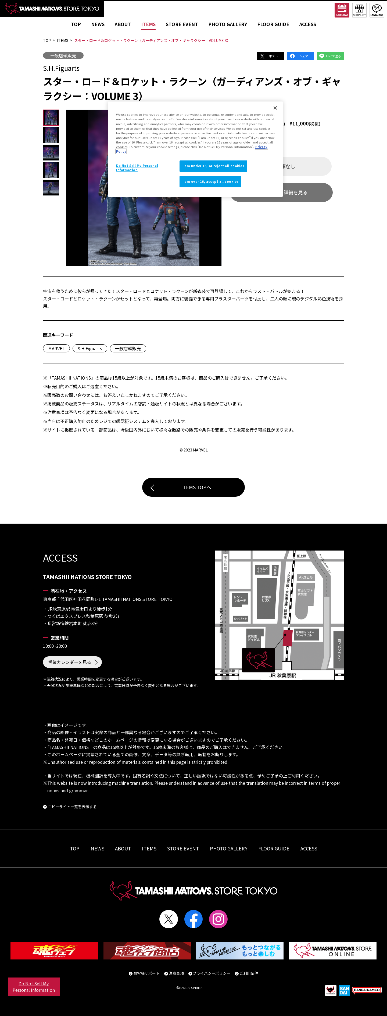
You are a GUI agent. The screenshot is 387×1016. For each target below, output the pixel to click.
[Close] (275, 108)
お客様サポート (146, 973)
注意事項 (176, 973)
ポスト (273, 56)
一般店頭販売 (63, 55)
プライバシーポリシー (211, 973)
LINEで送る (333, 56)
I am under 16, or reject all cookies (213, 166)
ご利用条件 (248, 973)
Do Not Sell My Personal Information (34, 986)
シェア (303, 56)
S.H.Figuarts (90, 348)
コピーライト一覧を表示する (72, 806)
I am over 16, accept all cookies (210, 181)
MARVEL (56, 348)
